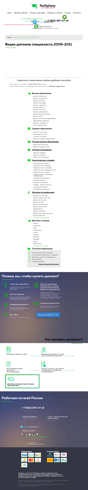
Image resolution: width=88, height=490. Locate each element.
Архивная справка (39, 180)
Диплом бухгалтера (39, 206)
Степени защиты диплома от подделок (45, 255)
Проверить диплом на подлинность (43, 257)
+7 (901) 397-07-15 (57, 21)
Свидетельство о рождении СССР (44, 170)
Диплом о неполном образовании (44, 118)
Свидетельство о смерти (41, 172)
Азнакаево (36, 226)
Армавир (36, 239)
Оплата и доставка (37, 13)
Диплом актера (38, 202)
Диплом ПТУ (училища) (41, 157)
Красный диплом (38, 107)
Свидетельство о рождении (42, 168)
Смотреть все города (40, 246)
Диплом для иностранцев (41, 114)
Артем (35, 241)
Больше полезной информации (48, 264)
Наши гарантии (37, 259)
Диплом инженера (39, 211)
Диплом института (39, 109)
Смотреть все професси (41, 218)
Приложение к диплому (41, 121)
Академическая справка (41, 178)
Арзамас (36, 237)
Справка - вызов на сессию (42, 185)
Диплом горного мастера (41, 198)
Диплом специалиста (40, 98)
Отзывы (67, 13)
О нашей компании (38, 261)
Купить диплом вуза (39, 125)
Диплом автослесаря (40, 195)
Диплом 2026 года (39, 96)
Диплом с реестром (39, 105)
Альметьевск (37, 230)
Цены (9, 13)
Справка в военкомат (40, 187)
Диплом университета (40, 112)
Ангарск (36, 234)
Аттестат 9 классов (39, 136)
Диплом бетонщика (39, 200)
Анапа (35, 232)
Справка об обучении (40, 182)
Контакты (77, 13)
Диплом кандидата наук (41, 147)
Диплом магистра (39, 100)
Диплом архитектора (40, 204)
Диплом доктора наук (40, 144)
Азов (35, 228)
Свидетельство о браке (41, 163)
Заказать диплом (21, 13)
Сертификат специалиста (41, 189)
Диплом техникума (39, 155)
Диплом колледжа (39, 153)
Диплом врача (38, 209)
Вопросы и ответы (54, 13)
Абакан (35, 223)
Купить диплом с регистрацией (42, 252)
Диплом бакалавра (39, 103)
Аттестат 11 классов (40, 132)
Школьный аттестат (40, 134)
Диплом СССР (38, 116)
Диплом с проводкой (40, 123)
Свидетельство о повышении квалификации (43, 175)
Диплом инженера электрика (43, 213)
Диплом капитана (39, 215)
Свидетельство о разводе (42, 165)
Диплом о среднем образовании (44, 139)
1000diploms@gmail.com (33, 19)
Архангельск (37, 243)
